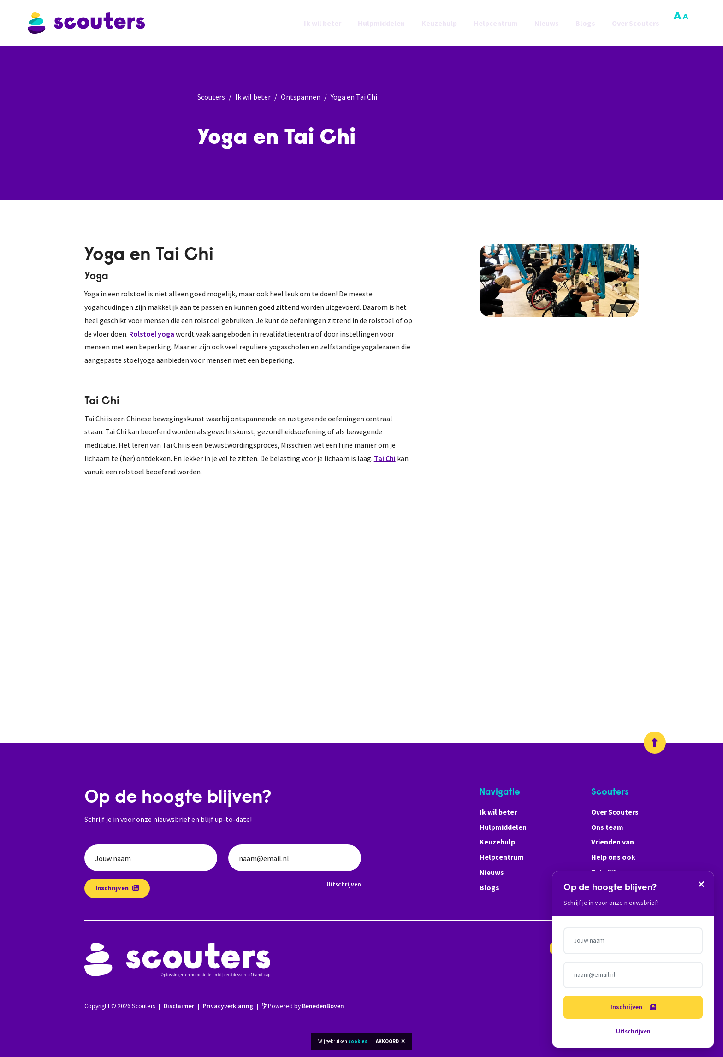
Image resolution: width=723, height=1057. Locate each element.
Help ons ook (613, 857)
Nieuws (546, 23)
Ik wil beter (322, 23)
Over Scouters (635, 23)
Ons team (607, 827)
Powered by (303, 1006)
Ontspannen (300, 96)
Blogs (585, 23)
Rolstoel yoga (151, 333)
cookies (357, 1041)
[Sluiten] (701, 883)
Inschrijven (117, 888)
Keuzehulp (439, 23)
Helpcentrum (496, 23)
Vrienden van (612, 841)
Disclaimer (179, 1006)
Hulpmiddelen (381, 23)
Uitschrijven (343, 884)
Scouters (211, 96)
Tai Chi (385, 458)
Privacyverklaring (228, 1006)
